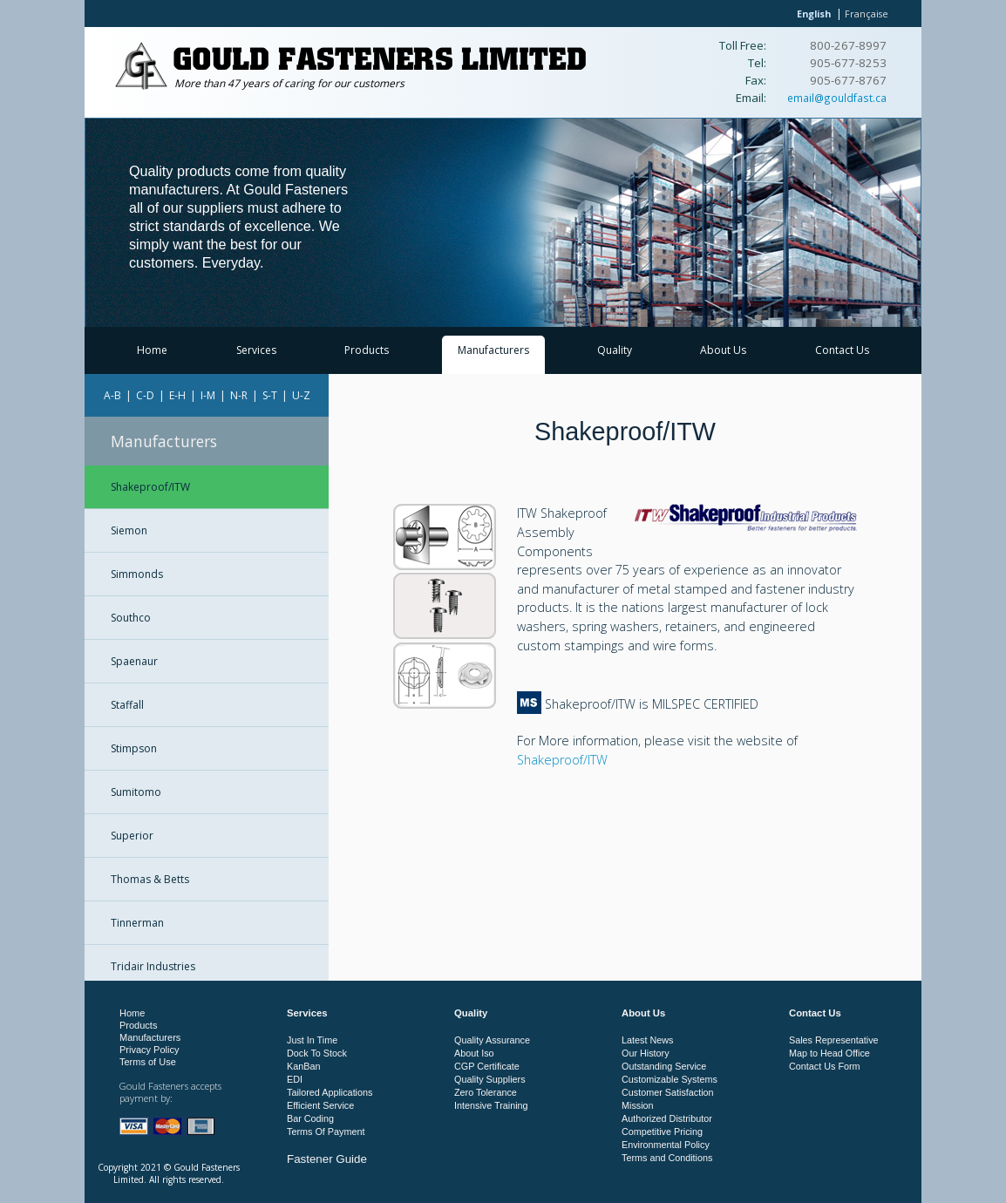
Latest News (647, 1040)
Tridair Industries (153, 966)
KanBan (303, 1066)
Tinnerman (137, 922)
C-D (145, 395)
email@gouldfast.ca (837, 98)
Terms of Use (147, 1062)
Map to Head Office (829, 1053)
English (814, 13)
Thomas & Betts (150, 879)
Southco (131, 617)
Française (866, 13)
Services (256, 350)
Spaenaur (134, 661)
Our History (646, 1053)
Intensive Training (491, 1105)
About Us (723, 350)
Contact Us (842, 350)
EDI (294, 1079)
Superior (132, 835)
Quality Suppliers (490, 1079)
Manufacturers (493, 350)
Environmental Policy (666, 1144)
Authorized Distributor (667, 1118)
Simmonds (137, 574)
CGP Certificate (487, 1066)
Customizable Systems (669, 1079)
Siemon (129, 530)
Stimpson (134, 748)
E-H (177, 395)
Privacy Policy (149, 1049)
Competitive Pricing (662, 1131)
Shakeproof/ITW (150, 486)
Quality (614, 350)
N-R (239, 395)
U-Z (301, 395)
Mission (638, 1105)
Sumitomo (136, 792)
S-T (269, 395)
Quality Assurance (492, 1040)
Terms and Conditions (667, 1157)
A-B (112, 395)
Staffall (127, 704)
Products (366, 350)
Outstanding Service (664, 1066)
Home (152, 350)
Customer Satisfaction (668, 1092)
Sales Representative (834, 1040)
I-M (208, 395)
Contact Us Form (824, 1066)
